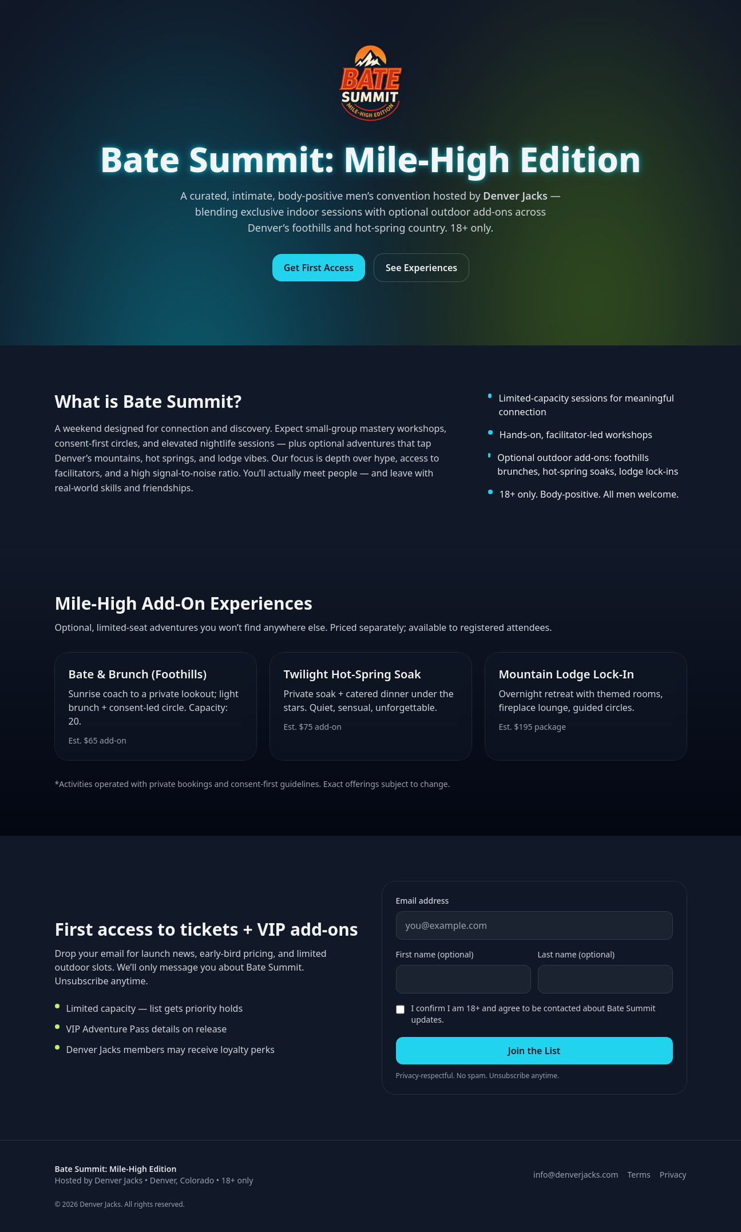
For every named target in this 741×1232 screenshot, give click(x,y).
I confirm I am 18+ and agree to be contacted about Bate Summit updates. (533, 1014)
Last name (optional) (576, 954)
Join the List (534, 1050)
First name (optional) (435, 954)
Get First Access (319, 268)
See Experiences (421, 268)
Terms (639, 1174)
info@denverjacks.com (575, 1174)
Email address (422, 900)
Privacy (673, 1174)
